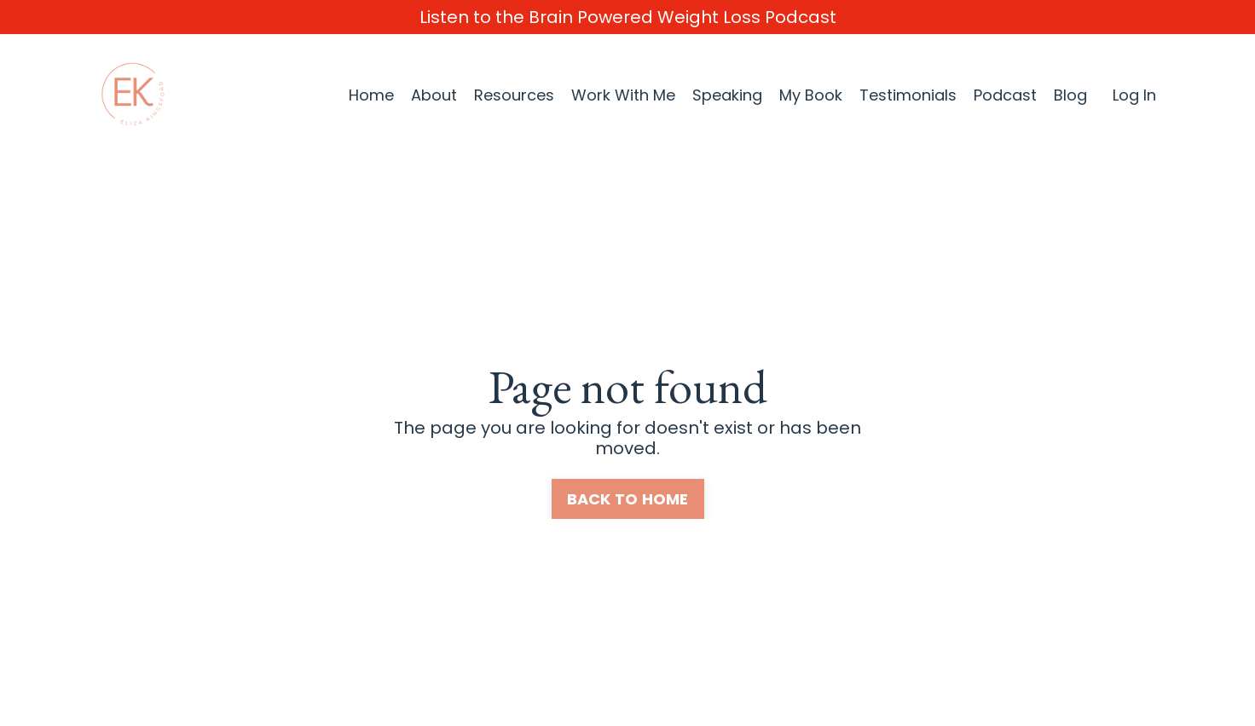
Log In (1134, 95)
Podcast (1005, 95)
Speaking (727, 95)
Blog (1070, 95)
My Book (810, 95)
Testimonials (908, 95)
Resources (514, 95)
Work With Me (623, 95)
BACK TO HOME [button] (628, 499)
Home (371, 95)
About (434, 95)
